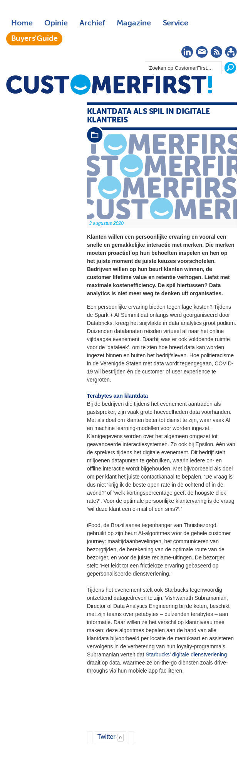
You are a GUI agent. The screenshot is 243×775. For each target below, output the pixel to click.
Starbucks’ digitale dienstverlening (186, 654)
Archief (92, 23)
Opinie (56, 23)
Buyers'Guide (34, 38)
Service (175, 23)
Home (22, 23)
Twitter (106, 736)
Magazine (134, 23)
